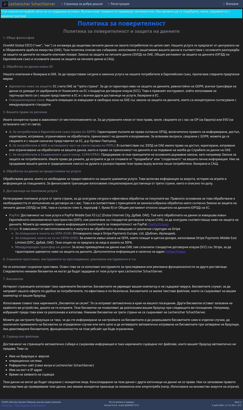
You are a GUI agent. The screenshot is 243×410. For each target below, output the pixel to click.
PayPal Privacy (158, 224)
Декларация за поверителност (30, 405)
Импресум (7, 405)
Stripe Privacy (176, 251)
